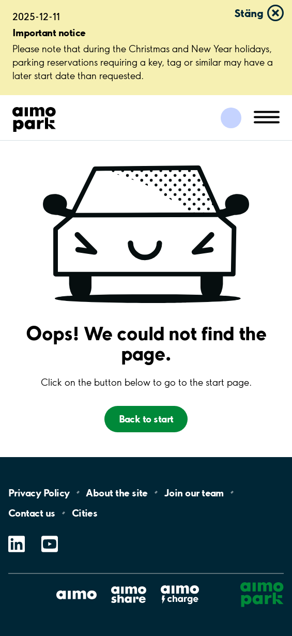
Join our (194, 492)
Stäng (248, 13)
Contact (31, 513)
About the (116, 492)
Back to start (146, 419)
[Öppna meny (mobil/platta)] (267, 116)
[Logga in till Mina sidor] (231, 118)
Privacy (38, 492)
